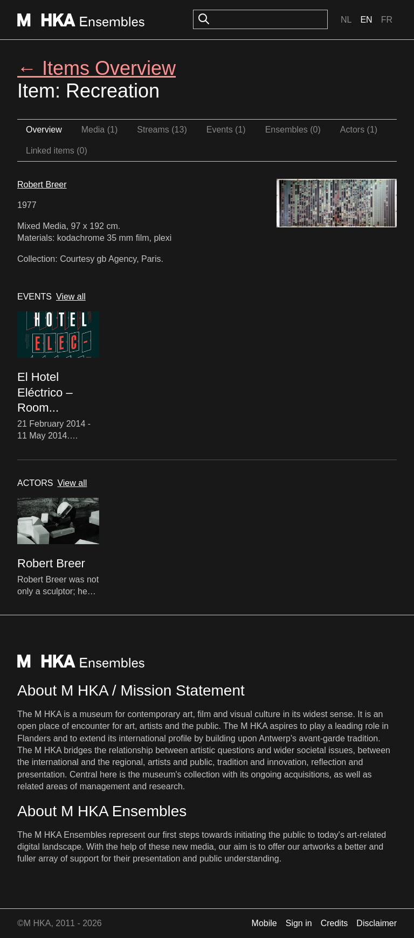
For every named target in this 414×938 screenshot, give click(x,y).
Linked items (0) (56, 150)
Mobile (264, 923)
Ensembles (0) (293, 129)
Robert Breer (42, 184)
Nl (346, 19)
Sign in (299, 923)
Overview (44, 129)
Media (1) (99, 129)
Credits (334, 923)
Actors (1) (358, 129)
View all (71, 296)
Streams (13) (162, 129)
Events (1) (226, 129)
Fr (386, 19)
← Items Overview (96, 68)
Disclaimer (376, 923)
